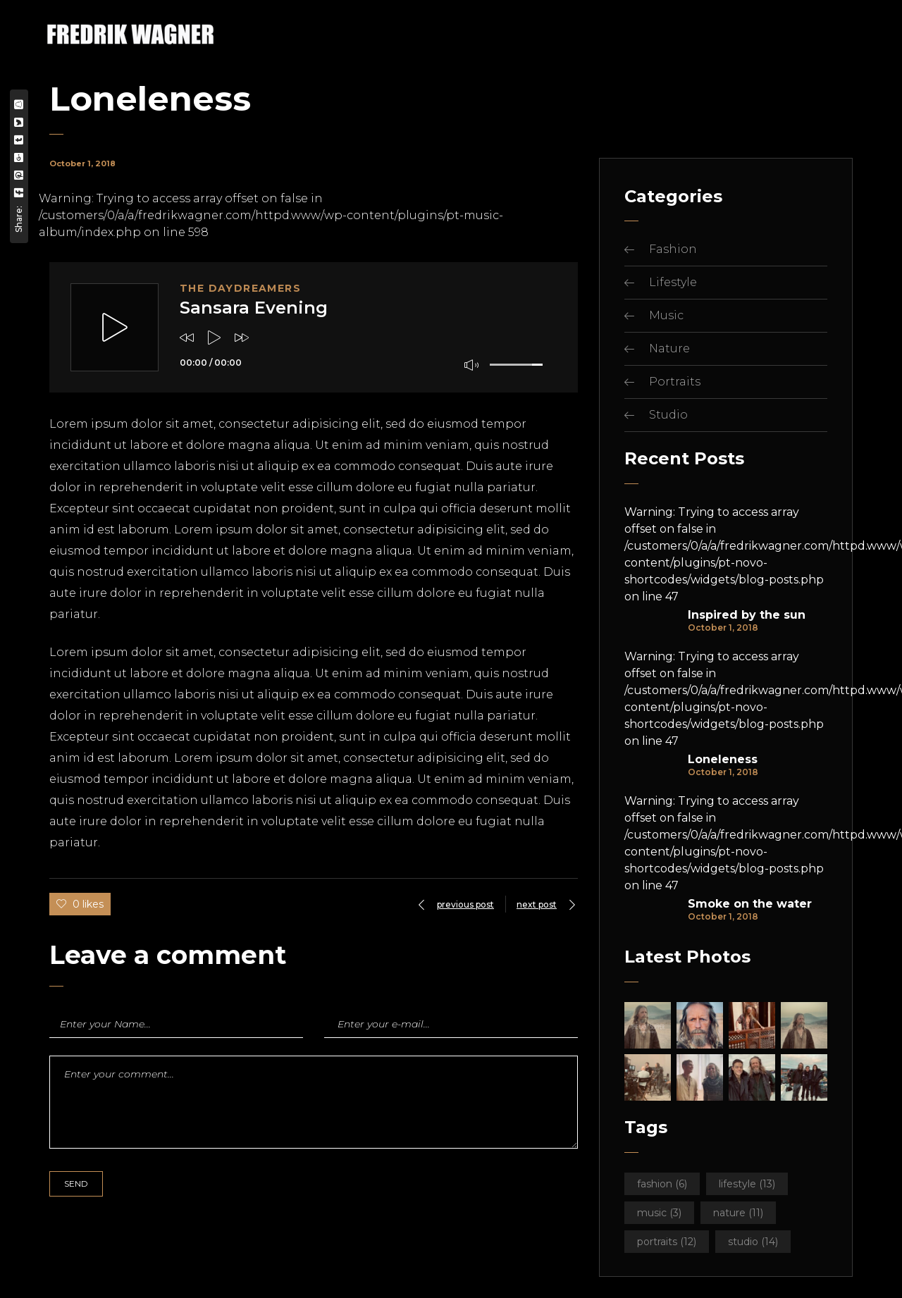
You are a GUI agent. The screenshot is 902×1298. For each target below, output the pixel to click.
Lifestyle (673, 282)
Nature (669, 348)
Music (666, 315)
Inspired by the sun (746, 615)
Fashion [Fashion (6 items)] (662, 1184)
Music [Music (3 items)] (659, 1212)
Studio (668, 414)
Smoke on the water (750, 904)
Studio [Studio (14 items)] (753, 1241)
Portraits (674, 381)
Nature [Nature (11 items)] (738, 1212)
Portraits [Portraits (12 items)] (666, 1241)
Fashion (673, 249)
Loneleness (723, 759)
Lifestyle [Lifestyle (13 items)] (747, 1184)
